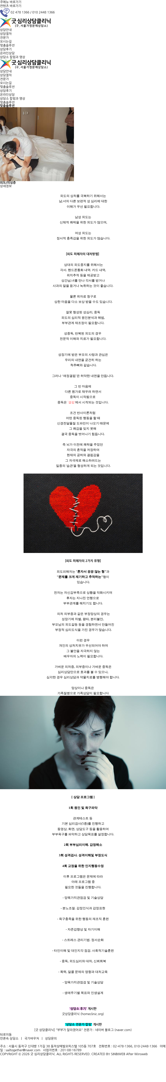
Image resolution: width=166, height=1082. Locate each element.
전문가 (4, 37)
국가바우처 (32, 1038)
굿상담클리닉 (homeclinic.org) (83, 1013)
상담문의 (51, 1038)
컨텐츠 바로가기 (10, 5)
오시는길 (6, 41)
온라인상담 (7, 53)
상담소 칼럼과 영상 (12, 57)
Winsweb (141, 1054)
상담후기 (6, 49)
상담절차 (6, 33)
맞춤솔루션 (7, 45)
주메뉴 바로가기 (10, 2)
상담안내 (6, 29)
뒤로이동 (6, 1034)
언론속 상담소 (9, 1038)
